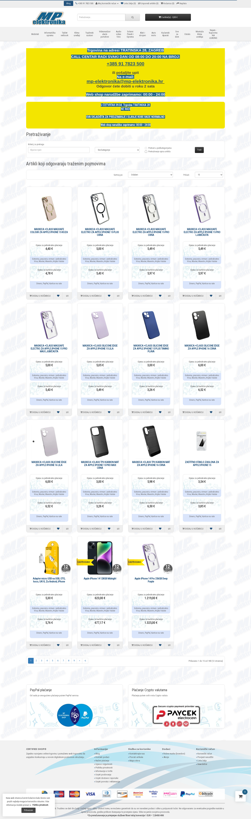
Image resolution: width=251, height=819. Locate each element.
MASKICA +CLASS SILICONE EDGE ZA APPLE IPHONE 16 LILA (49, 464)
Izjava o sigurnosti (104, 764)
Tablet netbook (64, 34)
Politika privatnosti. (40, 805)
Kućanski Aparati (165, 34)
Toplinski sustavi (89, 34)
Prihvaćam (28, 810)
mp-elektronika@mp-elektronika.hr (126, 81)
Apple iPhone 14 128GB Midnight (100, 578)
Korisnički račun (204, 753)
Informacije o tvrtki (104, 771)
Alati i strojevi (142, 34)
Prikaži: (186, 175)
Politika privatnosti (104, 767)
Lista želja (202, 760)
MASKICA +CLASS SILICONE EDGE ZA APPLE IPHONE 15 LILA (100, 347)
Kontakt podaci (102, 757)
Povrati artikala (136, 757)
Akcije (166, 757)
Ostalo (187, 34)
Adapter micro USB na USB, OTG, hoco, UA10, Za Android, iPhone (49, 580)
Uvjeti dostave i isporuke (107, 778)
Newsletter (202, 764)
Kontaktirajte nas (137, 753)
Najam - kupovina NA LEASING (213, 34)
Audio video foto (118, 34)
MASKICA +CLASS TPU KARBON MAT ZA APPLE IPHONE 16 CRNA (151, 464)
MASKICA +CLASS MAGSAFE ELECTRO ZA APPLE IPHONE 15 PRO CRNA (151, 232)
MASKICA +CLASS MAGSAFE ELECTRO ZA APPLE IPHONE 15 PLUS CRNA (100, 232)
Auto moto (153, 34)
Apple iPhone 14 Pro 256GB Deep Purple (151, 580)
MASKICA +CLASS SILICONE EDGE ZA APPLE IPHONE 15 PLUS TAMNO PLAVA (151, 348)
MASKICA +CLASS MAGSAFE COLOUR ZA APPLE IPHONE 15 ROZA (49, 231)
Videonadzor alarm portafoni (105, 34)
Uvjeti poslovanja (103, 774)
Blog (98, 753)
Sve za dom (177, 34)
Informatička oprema (49, 34)
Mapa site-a (135, 760)
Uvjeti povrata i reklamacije (108, 781)
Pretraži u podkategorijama (158, 150)
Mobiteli (35, 34)
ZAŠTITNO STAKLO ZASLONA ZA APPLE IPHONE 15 (202, 464)
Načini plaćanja (102, 760)
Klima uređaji (77, 34)
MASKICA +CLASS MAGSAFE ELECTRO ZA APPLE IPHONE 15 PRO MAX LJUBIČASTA (49, 348)
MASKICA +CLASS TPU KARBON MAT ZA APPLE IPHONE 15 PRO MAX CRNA (100, 465)
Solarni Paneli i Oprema (130, 34)
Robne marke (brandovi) (174, 753)
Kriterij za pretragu (36, 144)
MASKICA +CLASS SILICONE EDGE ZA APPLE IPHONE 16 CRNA (202, 347)
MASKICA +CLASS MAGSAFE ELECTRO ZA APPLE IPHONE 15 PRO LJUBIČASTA (202, 232)
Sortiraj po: (118, 175)
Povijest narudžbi (205, 757)
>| (85, 660)
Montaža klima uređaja (200, 34)
